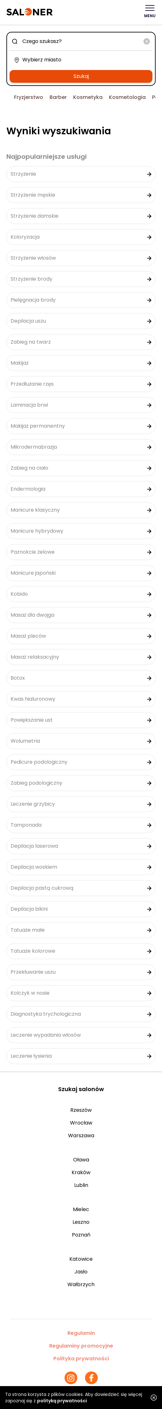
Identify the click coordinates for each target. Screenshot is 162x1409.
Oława (81, 1159)
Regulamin (81, 1333)
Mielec (81, 1209)
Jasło (81, 1271)
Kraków (81, 1172)
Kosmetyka (88, 97)
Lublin (81, 1185)
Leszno (81, 1222)
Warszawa (81, 1135)
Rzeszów (81, 1110)
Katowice (81, 1259)
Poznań (81, 1234)
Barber (58, 97)
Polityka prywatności (81, 1358)
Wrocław (81, 1122)
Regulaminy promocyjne (81, 1345)
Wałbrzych (81, 1284)
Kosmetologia (127, 97)
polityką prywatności (62, 1401)
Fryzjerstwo (28, 97)
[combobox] (81, 41)
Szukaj (81, 76)
